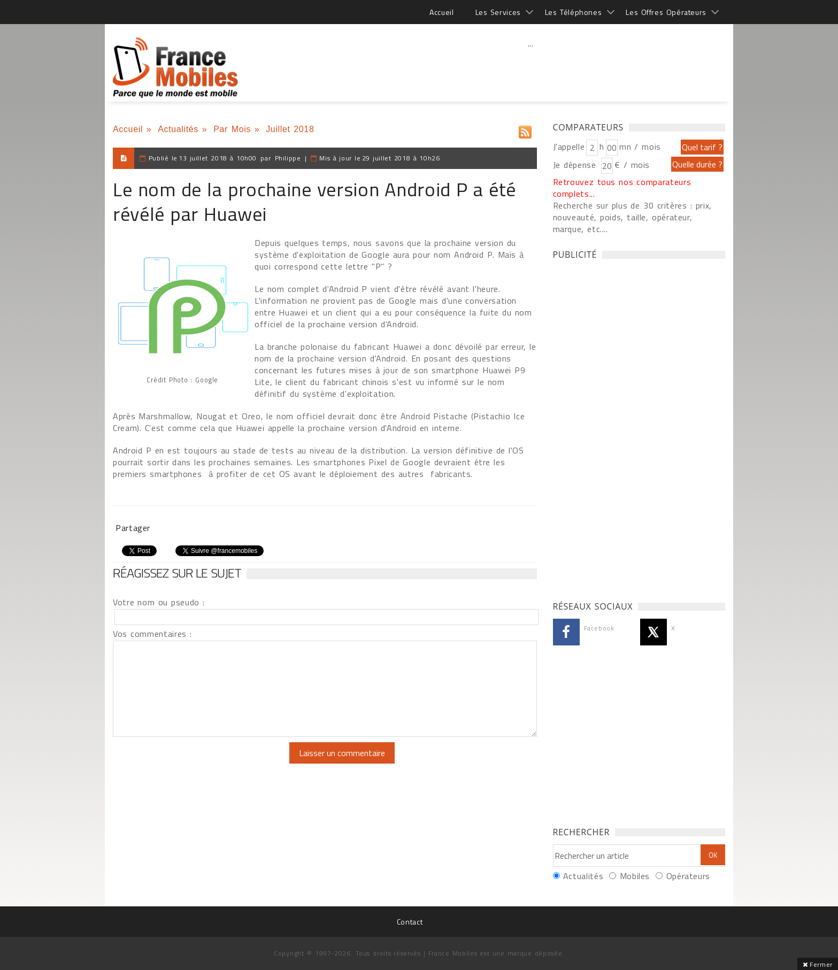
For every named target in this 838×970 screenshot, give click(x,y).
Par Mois (232, 129)
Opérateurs (688, 875)
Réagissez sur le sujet (177, 572)
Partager (133, 527)
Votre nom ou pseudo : (159, 602)
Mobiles (635, 875)
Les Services (498, 12)
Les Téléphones (573, 12)
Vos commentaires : (152, 634)
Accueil (441, 12)
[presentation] (202, 763)
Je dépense (576, 165)
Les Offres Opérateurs (666, 12)
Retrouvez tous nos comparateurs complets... (622, 187)
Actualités (178, 129)
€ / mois (632, 165)
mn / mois (640, 146)
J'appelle (569, 146)
